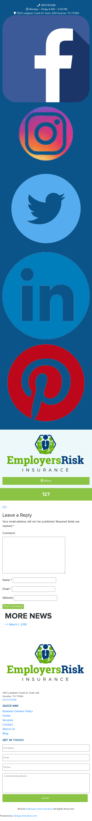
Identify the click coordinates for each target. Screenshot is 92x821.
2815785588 (48, 5)
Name (7, 580)
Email (6, 589)
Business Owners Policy (17, 711)
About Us (8, 729)
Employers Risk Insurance (39, 809)
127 (4, 507)
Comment (8, 533)
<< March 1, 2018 (16, 624)
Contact (7, 724)
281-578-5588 (9, 700)
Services (7, 720)
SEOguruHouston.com (25, 816)
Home (6, 715)
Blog (5, 733)
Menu (46, 480)
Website (7, 597)
